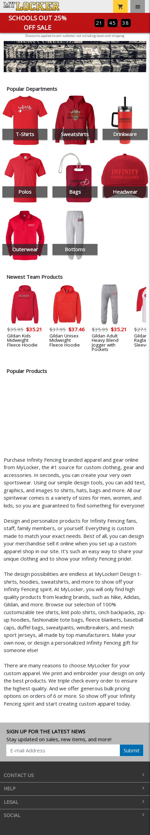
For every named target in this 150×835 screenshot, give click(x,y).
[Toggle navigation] (137, 6)
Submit (132, 750)
